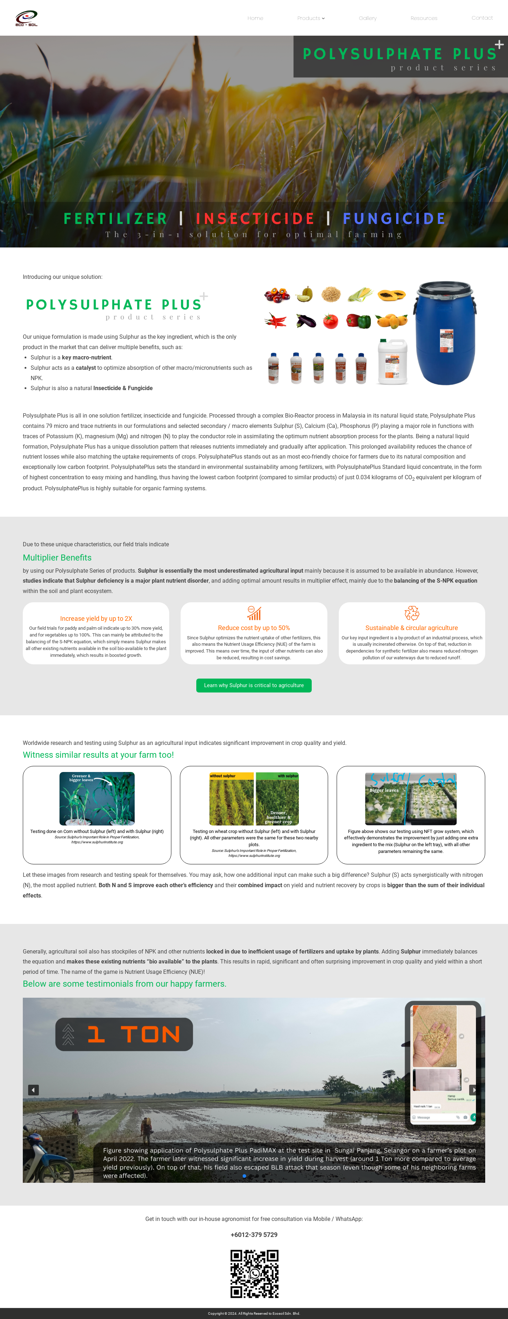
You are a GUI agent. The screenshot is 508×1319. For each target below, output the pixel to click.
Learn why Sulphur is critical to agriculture (254, 685)
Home (255, 18)
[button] (33, 1090)
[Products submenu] (323, 18)
